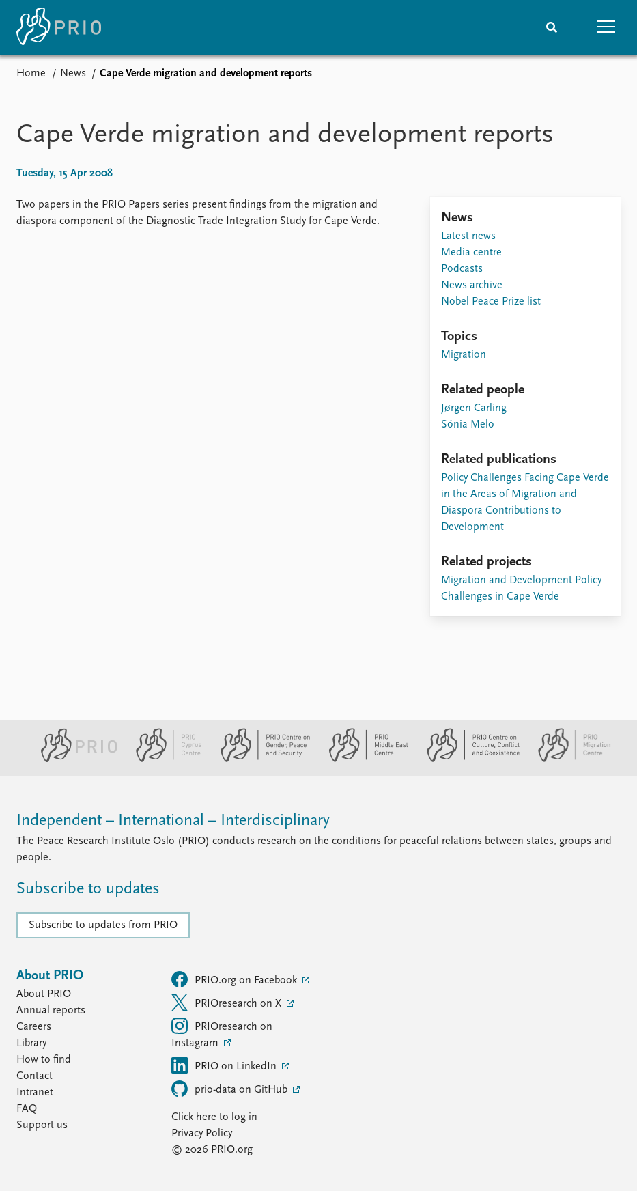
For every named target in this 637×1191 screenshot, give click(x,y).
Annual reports (50, 1010)
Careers (33, 1027)
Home (31, 73)
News (73, 73)
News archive (471, 285)
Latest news (468, 236)
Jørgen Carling (474, 408)
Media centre (471, 252)
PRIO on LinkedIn (225, 1065)
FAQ (26, 1109)
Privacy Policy (201, 1133)
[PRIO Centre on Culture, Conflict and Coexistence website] (467, 759)
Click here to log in (214, 1117)
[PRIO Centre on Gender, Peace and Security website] (260, 759)
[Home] (58, 27)
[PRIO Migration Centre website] (567, 759)
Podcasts (462, 269)
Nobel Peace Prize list (491, 301)
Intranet (34, 1092)
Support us (42, 1125)
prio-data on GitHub (230, 1088)
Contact (34, 1076)
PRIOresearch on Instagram (221, 1033)
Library (31, 1043)
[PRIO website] (73, 759)
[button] (606, 27)
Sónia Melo (467, 424)
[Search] (551, 27)
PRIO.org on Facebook (235, 979)
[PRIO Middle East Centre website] (363, 759)
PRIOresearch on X (227, 1002)
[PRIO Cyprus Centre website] (163, 759)
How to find (43, 1059)
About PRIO (43, 994)
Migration (463, 355)
